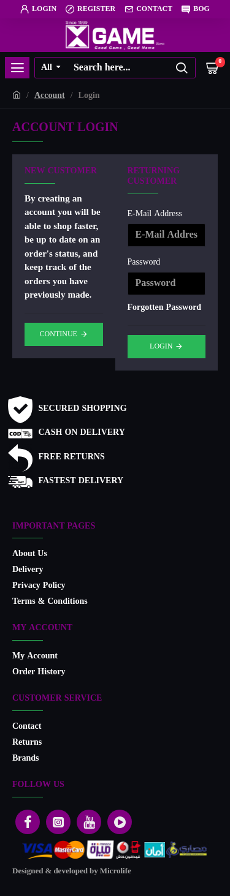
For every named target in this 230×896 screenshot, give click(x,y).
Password (144, 262)
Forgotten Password (165, 307)
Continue (58, 334)
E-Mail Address (155, 214)
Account (49, 95)
